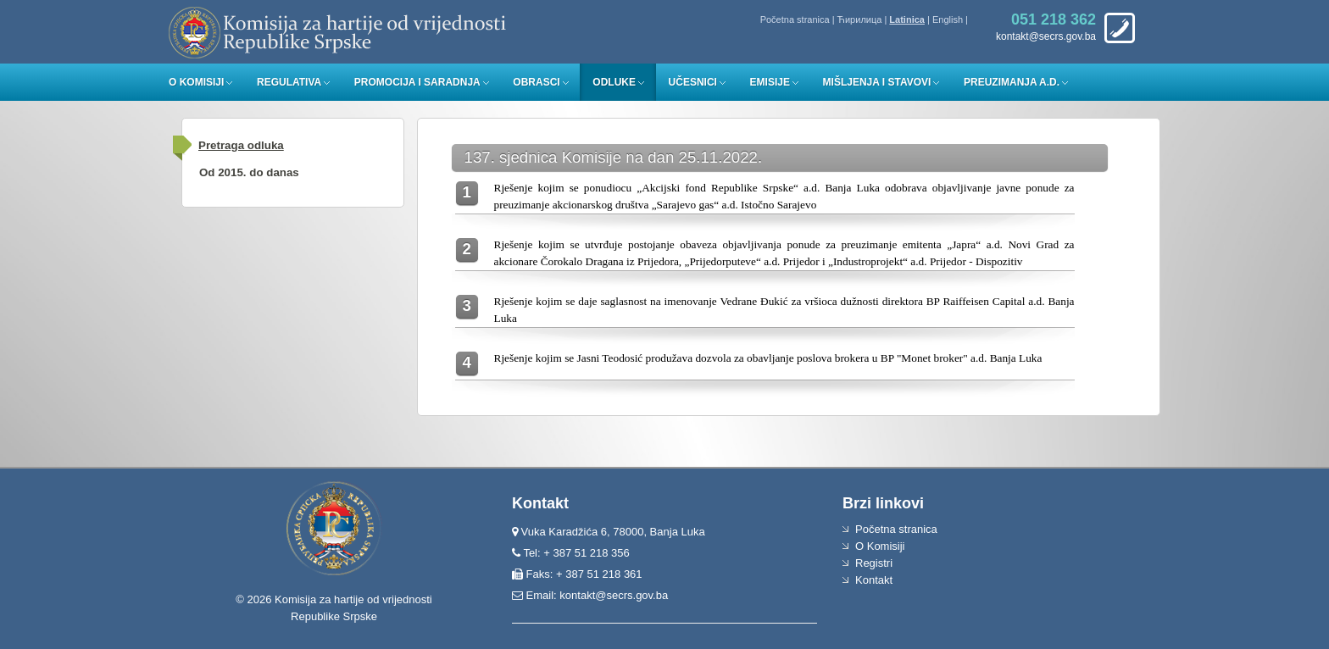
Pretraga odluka (241, 145)
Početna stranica (795, 19)
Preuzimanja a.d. (1011, 82)
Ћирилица (859, 19)
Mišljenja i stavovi (877, 82)
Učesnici (693, 82)
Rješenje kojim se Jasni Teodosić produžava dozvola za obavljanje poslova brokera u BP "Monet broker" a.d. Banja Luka (768, 358)
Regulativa (289, 82)
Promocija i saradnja (417, 82)
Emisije (770, 82)
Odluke (614, 82)
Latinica (907, 19)
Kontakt (873, 580)
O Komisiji (196, 82)
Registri (873, 563)
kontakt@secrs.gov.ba (613, 595)
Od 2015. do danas (249, 172)
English (947, 19)
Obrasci (536, 82)
